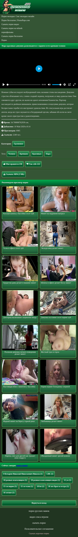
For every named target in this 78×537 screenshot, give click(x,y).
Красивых (36, 154)
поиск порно (22, 466)
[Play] (3, 84)
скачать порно (39, 523)
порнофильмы (7, 32)
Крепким (24, 154)
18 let (40, 486)
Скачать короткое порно (39, 533)
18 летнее (9, 493)
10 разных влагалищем (15, 480)
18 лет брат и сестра (58, 486)
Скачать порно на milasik (11, 28)
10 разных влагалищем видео (45, 480)
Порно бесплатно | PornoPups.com (15, 20)
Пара (48, 154)
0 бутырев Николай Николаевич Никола (23, 474)
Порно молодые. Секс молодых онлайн (17, 16)
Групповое (18, 144)
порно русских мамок (39, 511)
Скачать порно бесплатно (12, 36)
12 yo (67, 480)
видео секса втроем (39, 517)
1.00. (49, 474)
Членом (11, 154)
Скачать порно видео (10, 24)
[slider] (24, 84)
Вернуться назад (39, 503)
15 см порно (10, 486)
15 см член (27, 486)
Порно (4, 40)
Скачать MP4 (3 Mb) (13, 174)
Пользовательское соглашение (38, 529)
